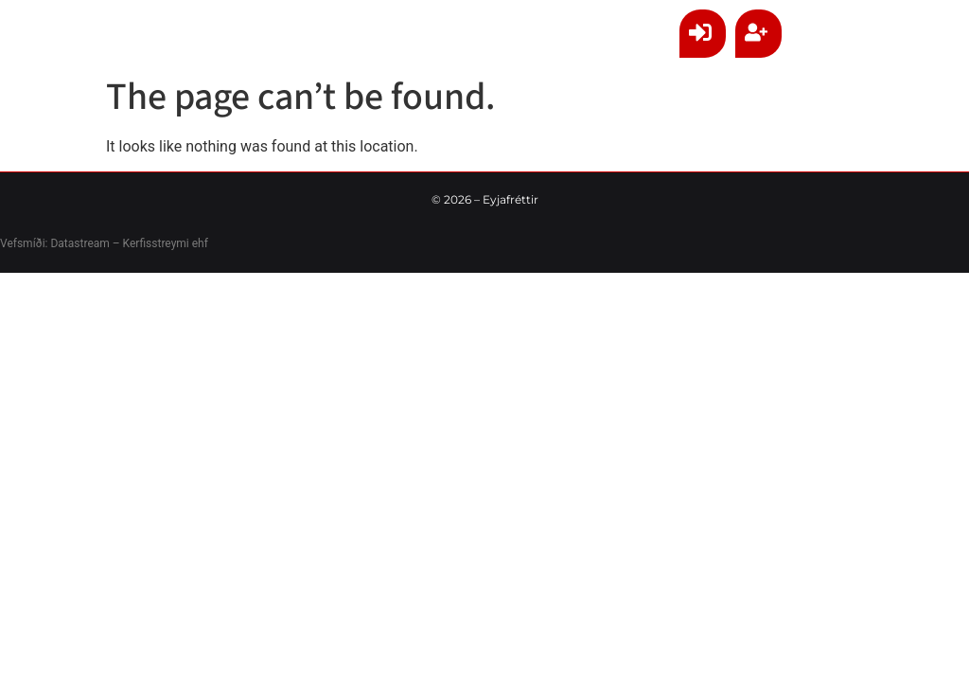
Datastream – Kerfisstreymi (117, 243)
